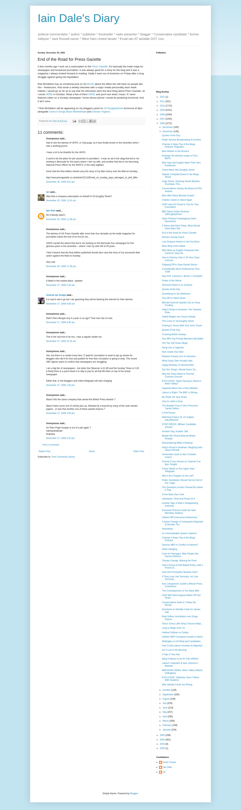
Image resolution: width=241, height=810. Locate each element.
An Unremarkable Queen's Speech (179, 533)
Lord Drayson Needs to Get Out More (180, 241)
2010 (162, 105)
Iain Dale (50, 210)
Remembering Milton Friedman (177, 443)
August (166, 699)
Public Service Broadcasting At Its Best (181, 139)
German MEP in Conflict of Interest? (180, 545)
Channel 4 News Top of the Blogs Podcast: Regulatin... (178, 145)
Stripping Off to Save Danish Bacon (180, 264)
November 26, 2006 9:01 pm (60, 182)
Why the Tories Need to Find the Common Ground (178, 375)
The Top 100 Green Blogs (175, 343)
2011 (162, 101)
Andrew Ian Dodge (56, 295)
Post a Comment (50, 444)
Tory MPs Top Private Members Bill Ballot (182, 338)
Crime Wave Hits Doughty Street (178, 170)
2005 (162, 735)
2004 (162, 739)
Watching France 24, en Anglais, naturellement (178, 418)
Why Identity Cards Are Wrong (177, 684)
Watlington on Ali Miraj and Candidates (181, 641)
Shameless (167, 529)
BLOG (90, 84)
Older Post (138, 451)
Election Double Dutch (173, 237)
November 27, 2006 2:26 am (60, 285)
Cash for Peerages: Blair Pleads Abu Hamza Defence (180, 555)
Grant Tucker (169, 762)
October (166, 690)
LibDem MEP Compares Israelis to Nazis (182, 636)
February (167, 725)
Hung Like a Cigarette (173, 347)
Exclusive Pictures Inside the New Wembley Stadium (179, 511)
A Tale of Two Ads (171, 654)
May (164, 712)
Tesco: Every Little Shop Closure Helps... (182, 623)
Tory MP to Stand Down (174, 298)
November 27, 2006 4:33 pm (60, 438)
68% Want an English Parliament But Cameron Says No (180, 251)
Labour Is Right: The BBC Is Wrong (179, 392)
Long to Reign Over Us (173, 628)
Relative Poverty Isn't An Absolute (179, 356)
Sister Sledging (169, 549)
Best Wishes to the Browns (175, 151)
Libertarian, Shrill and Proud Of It (178, 498)
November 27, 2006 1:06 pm (60, 385)
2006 (162, 123)
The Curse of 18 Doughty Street (178, 321)
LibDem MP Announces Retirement (179, 517)
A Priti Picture (168, 412)
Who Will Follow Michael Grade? (178, 195)
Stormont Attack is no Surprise (177, 285)
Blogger (134, 793)
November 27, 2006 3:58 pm (60, 413)
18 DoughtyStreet (113, 108)
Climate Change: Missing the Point (179, 560)
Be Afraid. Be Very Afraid (174, 397)
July (164, 703)
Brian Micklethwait (76, 111)
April (165, 716)
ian (47, 192)
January (166, 729)
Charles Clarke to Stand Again (177, 200)
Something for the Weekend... (177, 293)
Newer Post (44, 451)
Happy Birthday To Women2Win (178, 365)
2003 (162, 744)
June (165, 707)
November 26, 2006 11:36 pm (61, 266)
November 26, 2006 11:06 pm (61, 219)
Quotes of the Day (171, 135)
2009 (162, 110)
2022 (162, 97)
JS (164, 772)
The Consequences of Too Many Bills (180, 590)
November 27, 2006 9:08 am (60, 303)
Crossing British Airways (174, 334)
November (168, 131)
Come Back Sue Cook (173, 494)
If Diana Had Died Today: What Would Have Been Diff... (181, 227)
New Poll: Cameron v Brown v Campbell (182, 276)
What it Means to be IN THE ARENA (180, 658)
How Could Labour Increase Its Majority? (182, 645)
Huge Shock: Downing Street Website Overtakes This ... (181, 182)
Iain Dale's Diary (79, 18)
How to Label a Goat (172, 401)
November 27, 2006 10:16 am (61, 341)
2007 (162, 119)
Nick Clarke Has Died (172, 352)
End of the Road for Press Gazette (179, 233)
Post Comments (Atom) (63, 456)
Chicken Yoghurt (101, 111)
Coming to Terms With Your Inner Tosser (182, 325)
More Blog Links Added (173, 246)
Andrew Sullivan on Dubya (175, 632)
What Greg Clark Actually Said (177, 360)
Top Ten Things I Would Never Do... (180, 369)
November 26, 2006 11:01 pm (61, 200)
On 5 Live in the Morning (174, 650)
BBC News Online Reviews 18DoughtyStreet (175, 213)
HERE (49, 94)
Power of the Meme (172, 280)
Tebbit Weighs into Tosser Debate (178, 316)
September (168, 694)
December (168, 127)
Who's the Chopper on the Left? (178, 475)
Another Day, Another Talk (175, 431)
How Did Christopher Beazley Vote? (180, 572)
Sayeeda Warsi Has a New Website (180, 388)
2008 (162, 114)
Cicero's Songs (57, 111)
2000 (162, 748)
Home (92, 451)
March (165, 721)
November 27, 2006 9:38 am (60, 322)
